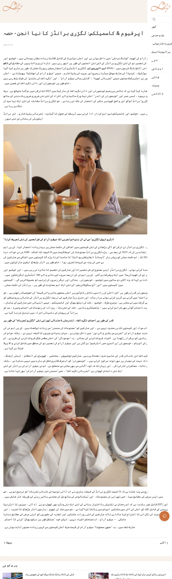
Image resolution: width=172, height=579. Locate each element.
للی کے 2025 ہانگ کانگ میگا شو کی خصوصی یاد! (49, 575)
